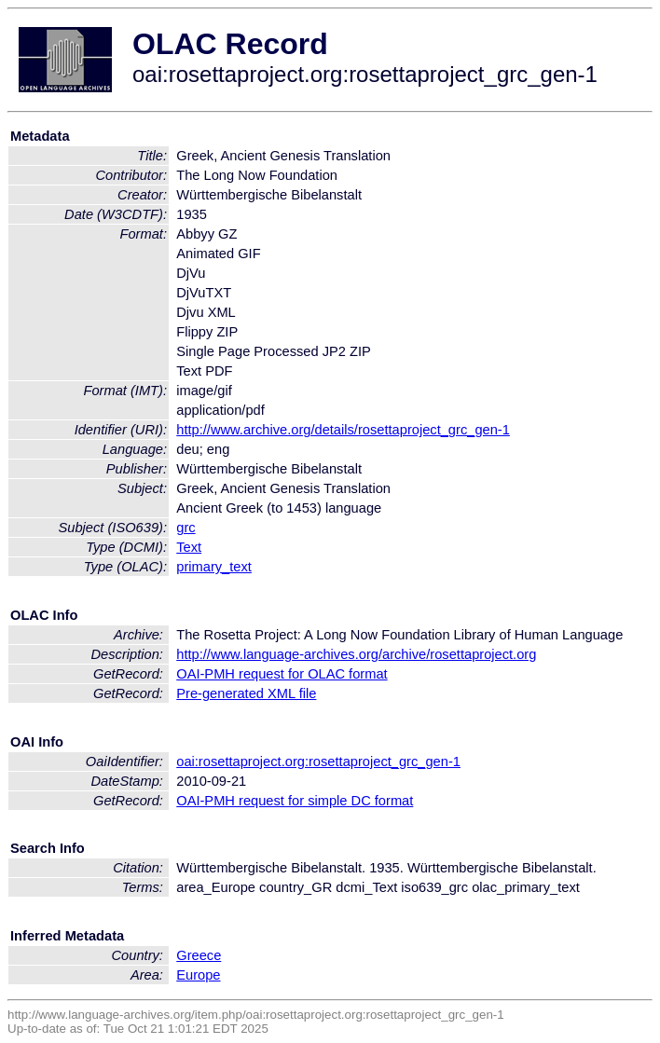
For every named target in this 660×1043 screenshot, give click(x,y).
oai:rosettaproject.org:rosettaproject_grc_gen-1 (318, 761)
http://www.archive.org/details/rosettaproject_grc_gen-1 (343, 429)
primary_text (214, 566)
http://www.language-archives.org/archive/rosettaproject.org (356, 654)
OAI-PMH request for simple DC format (294, 800)
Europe (198, 975)
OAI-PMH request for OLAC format (281, 673)
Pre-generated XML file (246, 693)
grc (185, 527)
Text (188, 547)
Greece (198, 955)
